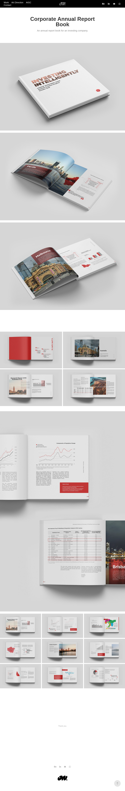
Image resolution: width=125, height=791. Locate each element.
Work (6, 2)
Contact (7, 5)
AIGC (28, 2)
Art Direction (17, 2)
